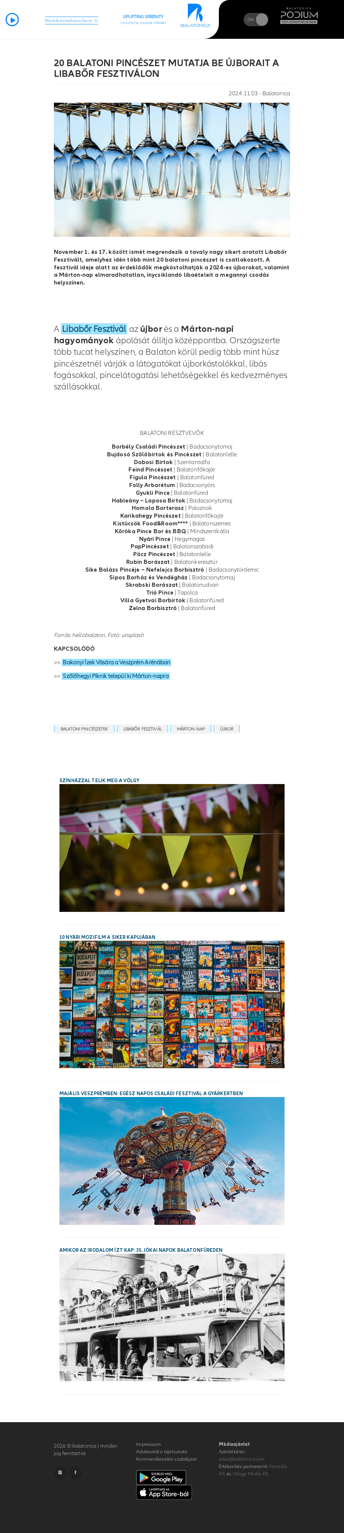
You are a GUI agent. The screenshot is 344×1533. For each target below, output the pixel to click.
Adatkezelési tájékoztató (161, 1452)
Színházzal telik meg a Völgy (99, 781)
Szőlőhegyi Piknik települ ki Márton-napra (115, 676)
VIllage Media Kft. (251, 1474)
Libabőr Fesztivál (94, 328)
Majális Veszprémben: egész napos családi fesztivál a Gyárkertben (151, 1094)
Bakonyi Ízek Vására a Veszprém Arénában (116, 662)
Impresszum (148, 1444)
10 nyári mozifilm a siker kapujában (107, 937)
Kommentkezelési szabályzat (166, 1459)
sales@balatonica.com (242, 1459)
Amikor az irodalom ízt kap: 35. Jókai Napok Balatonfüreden (141, 1250)
